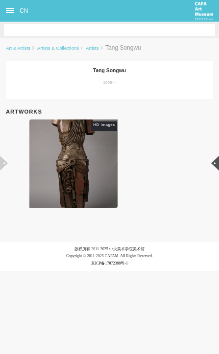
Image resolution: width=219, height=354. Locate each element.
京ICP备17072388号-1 (109, 263)
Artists (92, 48)
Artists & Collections (58, 48)
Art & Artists (18, 48)
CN (24, 10)
